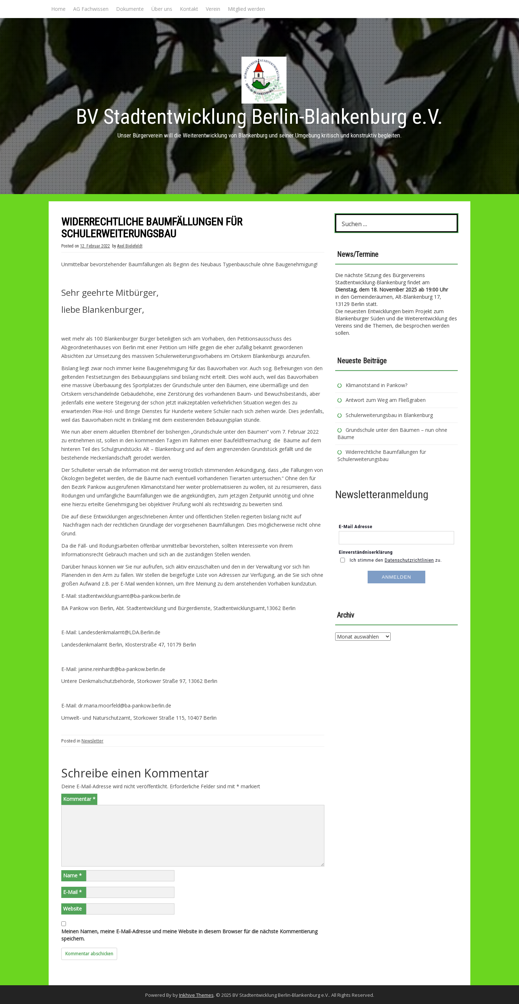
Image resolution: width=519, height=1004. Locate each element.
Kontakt (189, 8)
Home (58, 8)
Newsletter (92, 741)
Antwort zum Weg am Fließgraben (386, 399)
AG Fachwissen (90, 8)
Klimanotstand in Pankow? (376, 385)
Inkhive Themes (196, 995)
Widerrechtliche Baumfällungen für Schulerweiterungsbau (381, 455)
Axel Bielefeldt (129, 246)
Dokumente (130, 8)
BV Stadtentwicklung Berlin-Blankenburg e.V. (259, 116)
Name (72, 875)
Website (72, 908)
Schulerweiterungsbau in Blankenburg (390, 415)
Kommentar (79, 798)
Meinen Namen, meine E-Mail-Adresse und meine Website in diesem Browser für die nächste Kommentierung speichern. (189, 935)
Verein (213, 8)
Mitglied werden (246, 8)
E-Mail (72, 892)
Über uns (161, 8)
